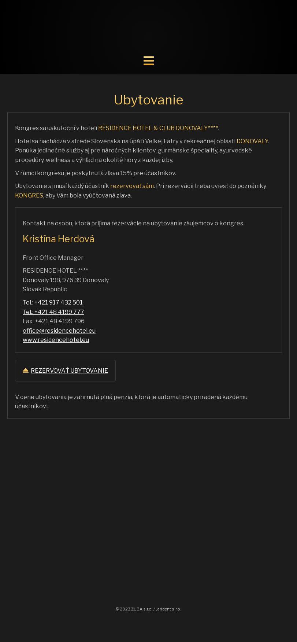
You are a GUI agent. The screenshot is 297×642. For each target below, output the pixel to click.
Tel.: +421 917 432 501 (53, 302)
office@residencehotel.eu (59, 330)
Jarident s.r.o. (168, 609)
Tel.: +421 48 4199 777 (53, 312)
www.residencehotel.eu (56, 339)
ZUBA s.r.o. (142, 609)
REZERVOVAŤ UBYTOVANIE (65, 370)
